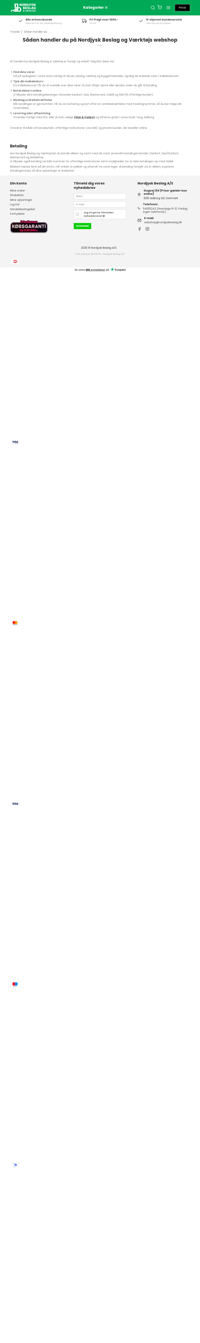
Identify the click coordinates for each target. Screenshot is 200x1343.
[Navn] (100, 196)
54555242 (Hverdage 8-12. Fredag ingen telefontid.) (165, 210)
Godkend (82, 226)
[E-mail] (100, 204)
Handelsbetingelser (22, 209)
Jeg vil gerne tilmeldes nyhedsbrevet (99, 214)
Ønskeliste (17, 195)
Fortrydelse (17, 214)
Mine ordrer (17, 190)
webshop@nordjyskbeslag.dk (163, 222)
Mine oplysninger (21, 200)
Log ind (14, 204)
